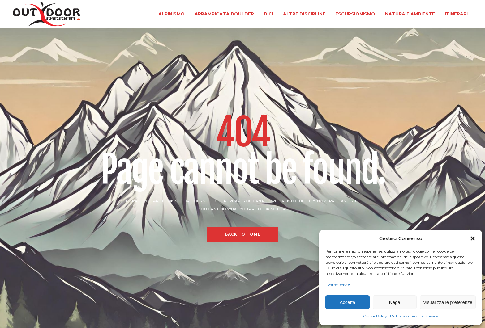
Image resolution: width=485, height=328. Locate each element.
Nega (394, 302)
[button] (473, 238)
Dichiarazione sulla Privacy (414, 316)
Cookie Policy (375, 316)
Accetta (347, 302)
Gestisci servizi (338, 285)
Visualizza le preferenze (447, 302)
